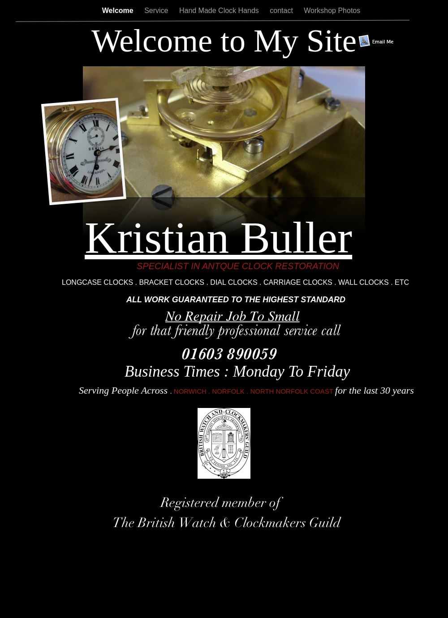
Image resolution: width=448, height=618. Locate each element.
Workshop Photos (332, 10)
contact (282, 10)
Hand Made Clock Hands (220, 10)
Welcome (118, 10)
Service (157, 10)
